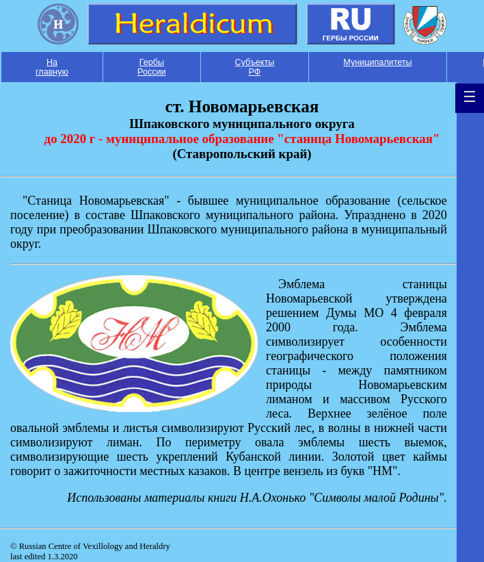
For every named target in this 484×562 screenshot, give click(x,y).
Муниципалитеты (377, 62)
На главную (52, 67)
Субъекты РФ (255, 67)
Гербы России (151, 67)
